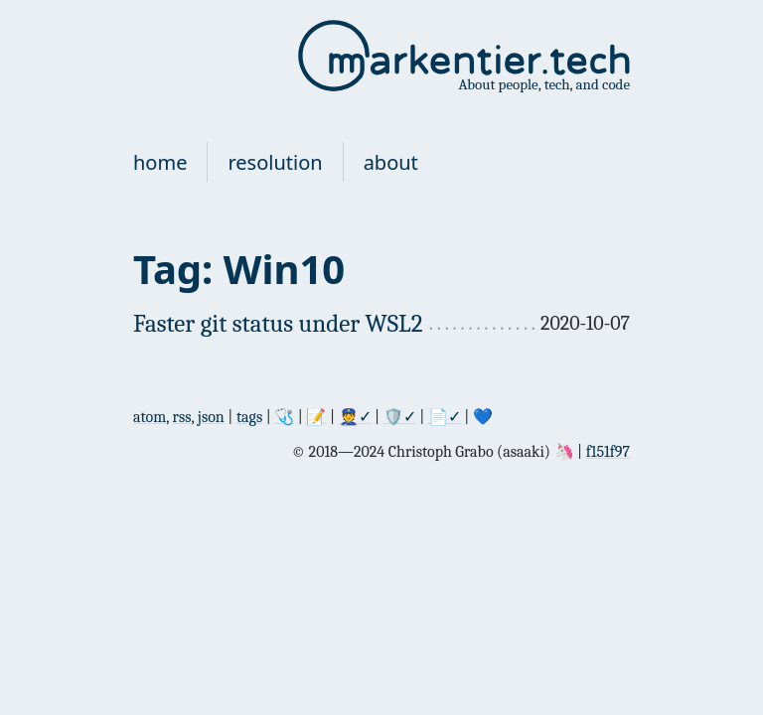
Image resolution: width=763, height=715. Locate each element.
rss (182, 417)
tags (249, 417)
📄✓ (444, 417)
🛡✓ (399, 417)
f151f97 (608, 452)
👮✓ (355, 417)
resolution (275, 162)
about (391, 162)
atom (149, 417)
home (160, 162)
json (211, 417)
